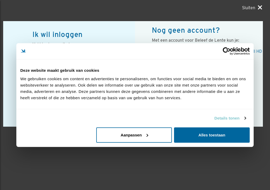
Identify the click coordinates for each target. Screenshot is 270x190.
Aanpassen (134, 134)
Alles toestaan (212, 134)
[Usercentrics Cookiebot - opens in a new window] (227, 51)
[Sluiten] (252, 7)
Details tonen (226, 118)
